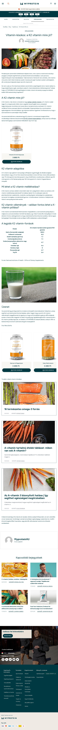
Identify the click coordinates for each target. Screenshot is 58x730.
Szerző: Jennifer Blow (44, 611)
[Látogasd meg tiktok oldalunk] (10, 659)
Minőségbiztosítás (30, 677)
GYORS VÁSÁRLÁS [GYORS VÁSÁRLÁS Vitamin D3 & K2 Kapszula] (16, 162)
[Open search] (8, 4)
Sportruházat (19, 673)
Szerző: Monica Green (44, 586)
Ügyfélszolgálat (8, 675)
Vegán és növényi (18, 700)
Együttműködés (29, 699)
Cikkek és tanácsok (18, 678)
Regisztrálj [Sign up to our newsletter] (7, 635)
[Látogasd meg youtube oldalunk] (13, 659)
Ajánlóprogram (46, 674)
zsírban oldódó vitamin (34, 102)
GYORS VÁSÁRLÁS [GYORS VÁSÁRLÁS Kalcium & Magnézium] (16, 370)
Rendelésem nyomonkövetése (8, 687)
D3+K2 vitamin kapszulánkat (32, 118)
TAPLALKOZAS (29, 31)
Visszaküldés (7, 682)
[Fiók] (51, 4)
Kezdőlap (5, 27)
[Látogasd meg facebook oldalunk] (6, 659)
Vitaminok (18, 705)
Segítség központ (9, 679)
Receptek (26, 19)
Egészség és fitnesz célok (19, 684)
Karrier (26, 706)
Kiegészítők (15, 19)
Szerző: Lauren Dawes (16, 611)
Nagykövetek (50, 19)
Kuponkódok (40, 677)
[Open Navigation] (3, 3)
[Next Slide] (55, 352)
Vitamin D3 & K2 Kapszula (16, 154)
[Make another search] (29, 23)
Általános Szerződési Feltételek (28, 689)
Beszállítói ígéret (29, 702)
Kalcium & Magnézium (16, 363)
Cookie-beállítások (7, 649)
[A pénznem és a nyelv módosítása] (29, 653)
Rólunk (26, 673)
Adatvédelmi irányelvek (28, 682)
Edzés (6, 19)
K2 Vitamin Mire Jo (23, 27)
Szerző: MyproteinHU (32, 41)
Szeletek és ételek (19, 694)
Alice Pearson (20, 508)
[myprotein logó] (30, 3)
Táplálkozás (38, 19)
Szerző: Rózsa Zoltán (16, 582)
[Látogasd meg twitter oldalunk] (17, 659)
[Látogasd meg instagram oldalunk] (3, 659)
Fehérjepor (19, 689)
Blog (10, 27)
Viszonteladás (28, 695)
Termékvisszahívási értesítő (9, 697)
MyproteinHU (20, 413)
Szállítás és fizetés (9, 692)
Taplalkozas (15, 27)
